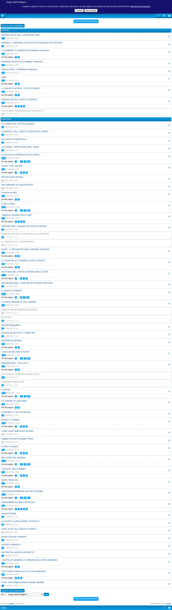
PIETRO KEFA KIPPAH (12, 177)
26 (21, 210)
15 (25, 161)
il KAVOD (5, 389)
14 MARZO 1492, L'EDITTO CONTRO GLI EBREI (24, 131)
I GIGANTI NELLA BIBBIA (13, 469)
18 (21, 358)
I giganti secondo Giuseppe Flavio (17, 438)
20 (29, 358)
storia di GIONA (8, 513)
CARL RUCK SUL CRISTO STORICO (19, 529)
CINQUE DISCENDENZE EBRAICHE (19, 309)
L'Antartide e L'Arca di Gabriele (16, 412)
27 (25, 210)
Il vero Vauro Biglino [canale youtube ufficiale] (22, 582)
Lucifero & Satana (9, 446)
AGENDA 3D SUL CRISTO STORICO (19, 99)
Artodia (168, 603)
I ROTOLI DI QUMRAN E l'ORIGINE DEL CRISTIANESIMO (29, 560)
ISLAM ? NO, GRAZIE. (12, 166)
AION (3, 77)
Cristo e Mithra (8, 204)
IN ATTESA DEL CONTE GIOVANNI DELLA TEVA (24, 272)
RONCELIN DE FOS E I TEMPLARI (18, 333)
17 (29, 498)
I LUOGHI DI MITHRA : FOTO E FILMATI (20, 88)
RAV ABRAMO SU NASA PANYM (17, 185)
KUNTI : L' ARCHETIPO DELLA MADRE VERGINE (25, 249)
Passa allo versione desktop (86, 21)
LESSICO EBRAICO (11, 544)
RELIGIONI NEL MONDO (13, 457)
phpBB (11, 603)
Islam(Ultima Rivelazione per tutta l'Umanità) (22, 491)
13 (21, 464)
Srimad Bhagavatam (11, 325)
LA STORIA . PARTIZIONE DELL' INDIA (20, 147)
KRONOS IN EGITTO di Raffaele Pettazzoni (22, 61)
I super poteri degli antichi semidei (17, 431)
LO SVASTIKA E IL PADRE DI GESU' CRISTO (23, 260)
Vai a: (3, 594)
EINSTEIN (6, 317)
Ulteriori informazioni (140, 6)
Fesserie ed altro (9, 192)
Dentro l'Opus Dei (9, 480)
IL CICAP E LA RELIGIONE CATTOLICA (20, 521)
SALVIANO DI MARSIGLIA (14, 139)
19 (25, 358)
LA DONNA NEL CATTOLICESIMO (17, 124)
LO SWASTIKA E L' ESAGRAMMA (17, 241)
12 (29, 396)
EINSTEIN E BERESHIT (12, 382)
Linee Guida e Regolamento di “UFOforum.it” (22, 111)
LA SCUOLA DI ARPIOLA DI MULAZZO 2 (20, 374)
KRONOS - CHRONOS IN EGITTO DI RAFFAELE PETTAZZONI (31, 43)
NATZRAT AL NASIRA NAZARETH (17, 552)
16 (29, 161)
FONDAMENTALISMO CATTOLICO (18, 502)
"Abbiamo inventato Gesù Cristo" (16, 215)
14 (21, 161)
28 (29, 210)
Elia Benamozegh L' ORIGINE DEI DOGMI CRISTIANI (27, 283)
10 (24, 297)
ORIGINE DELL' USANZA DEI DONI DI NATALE (24, 226)
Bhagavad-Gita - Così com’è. (15, 363)
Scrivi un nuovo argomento (12, 26)
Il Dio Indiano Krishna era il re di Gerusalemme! (23, 571)
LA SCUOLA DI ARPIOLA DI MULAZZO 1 (20, 154)
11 (28, 297)
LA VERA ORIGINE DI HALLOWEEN (18, 302)
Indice (3, 607)
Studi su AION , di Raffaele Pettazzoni (19, 69)
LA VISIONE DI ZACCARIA (14, 401)
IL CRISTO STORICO (11, 290)
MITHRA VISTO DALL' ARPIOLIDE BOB (20, 35)
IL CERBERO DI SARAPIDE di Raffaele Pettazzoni (25, 50)
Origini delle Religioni (16, 2)
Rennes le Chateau (10, 420)
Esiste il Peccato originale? (14, 536)
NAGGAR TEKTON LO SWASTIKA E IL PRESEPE (25, 234)
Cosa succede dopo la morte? (15, 352)
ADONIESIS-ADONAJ (11, 340)
